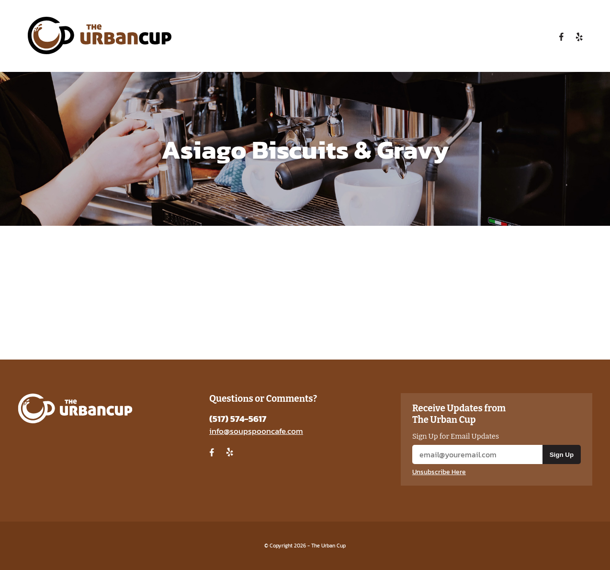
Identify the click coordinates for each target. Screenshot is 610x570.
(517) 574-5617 (237, 418)
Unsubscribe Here (439, 472)
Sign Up (562, 454)
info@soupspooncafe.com (256, 431)
